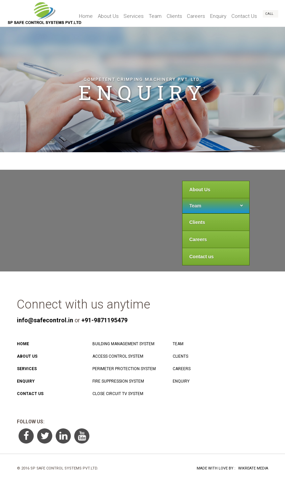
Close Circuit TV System (117, 393)
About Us (96, 13)
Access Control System (117, 356)
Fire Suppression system (118, 381)
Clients (168, 13)
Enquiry (215, 13)
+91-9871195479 (104, 320)
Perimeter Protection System (124, 368)
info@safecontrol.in (45, 320)
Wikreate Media (253, 468)
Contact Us (243, 13)
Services (124, 13)
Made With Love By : (216, 468)
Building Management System (123, 343)
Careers (191, 13)
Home (72, 13)
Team (147, 13)
